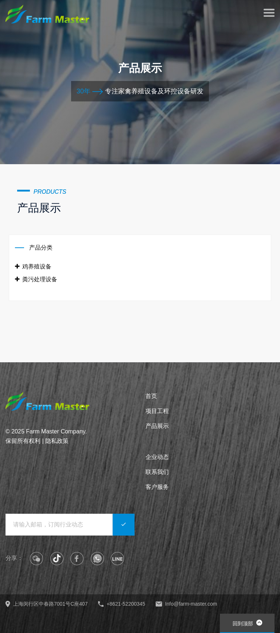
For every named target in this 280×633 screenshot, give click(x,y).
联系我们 (157, 472)
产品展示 (157, 426)
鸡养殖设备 (33, 266)
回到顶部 (247, 622)
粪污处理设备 (36, 279)
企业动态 (157, 457)
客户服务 (157, 487)
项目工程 (157, 411)
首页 (151, 396)
